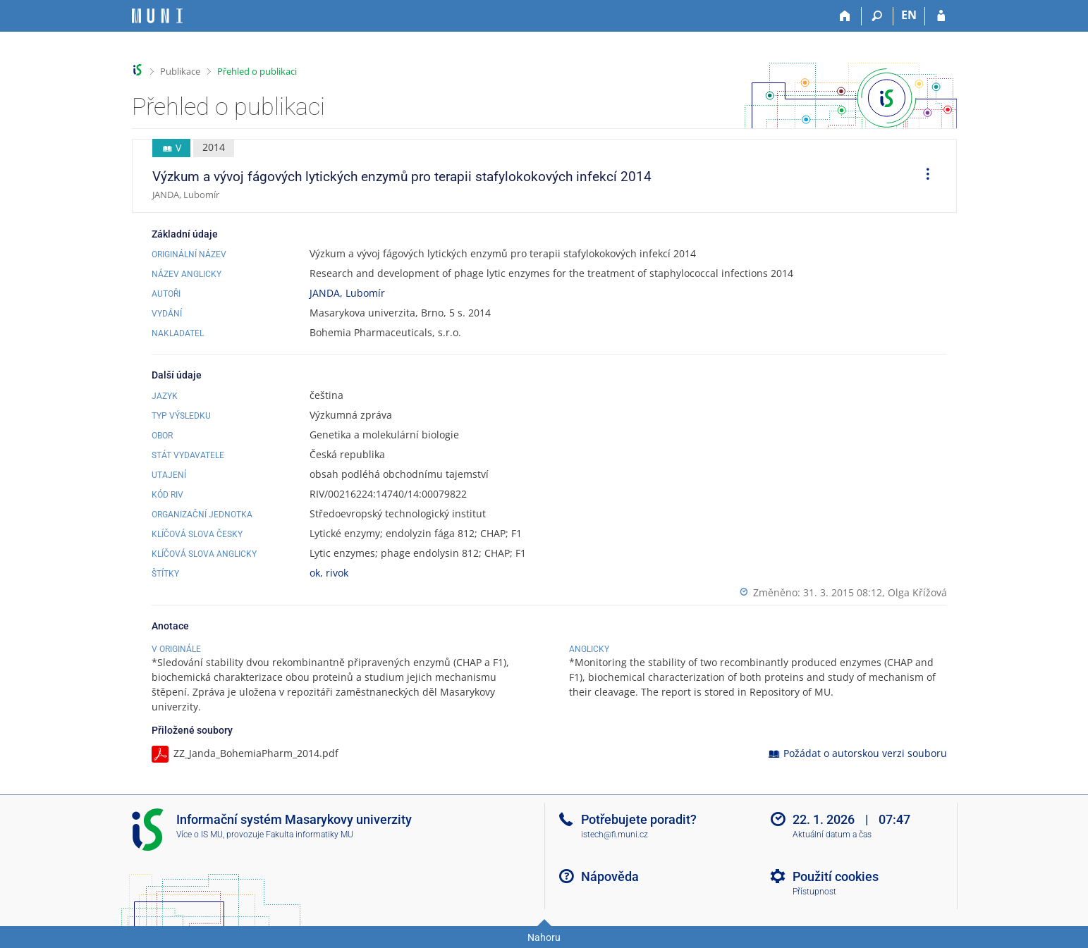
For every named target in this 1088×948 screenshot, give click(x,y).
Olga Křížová (917, 592)
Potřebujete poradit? (639, 819)
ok (315, 572)
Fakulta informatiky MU (309, 834)
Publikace (180, 71)
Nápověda (610, 876)
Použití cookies (836, 876)
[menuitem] (923, 176)
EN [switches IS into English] (909, 15)
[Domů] (846, 16)
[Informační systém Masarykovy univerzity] (157, 16)
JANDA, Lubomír (347, 293)
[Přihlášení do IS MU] (941, 16)
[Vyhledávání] (877, 16)
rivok (337, 572)
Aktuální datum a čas (832, 834)
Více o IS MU (199, 834)
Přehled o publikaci (257, 71)
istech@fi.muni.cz (614, 834)
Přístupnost (814, 892)
